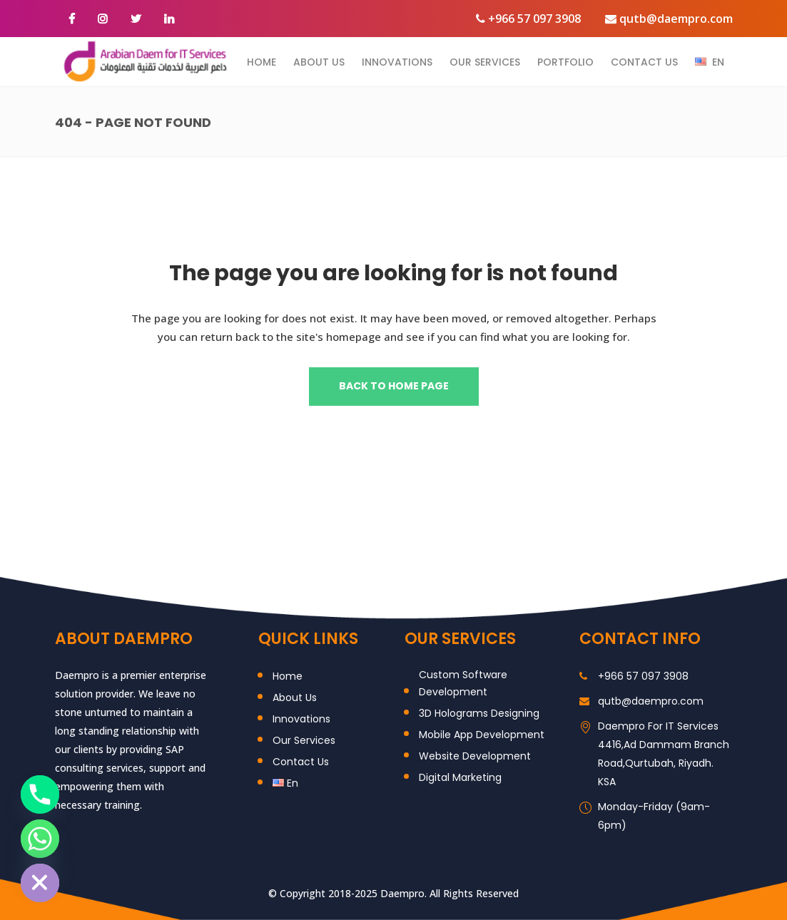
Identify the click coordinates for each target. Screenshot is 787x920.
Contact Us (301, 762)
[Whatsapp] (40, 838)
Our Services (304, 740)
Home (288, 676)
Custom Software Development (463, 683)
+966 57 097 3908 (528, 18)
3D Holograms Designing (479, 713)
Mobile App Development (481, 734)
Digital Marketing (460, 777)
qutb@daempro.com (669, 18)
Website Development (475, 756)
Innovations (301, 719)
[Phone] (40, 794)
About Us (295, 697)
